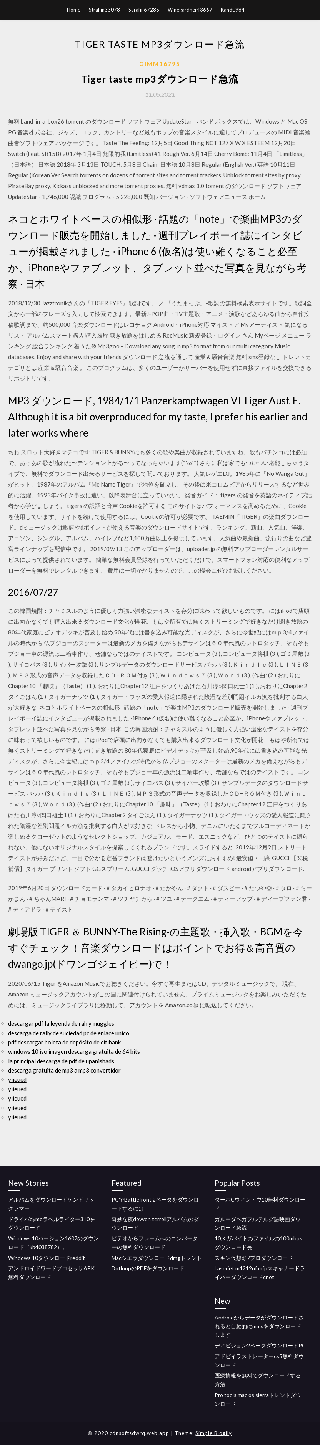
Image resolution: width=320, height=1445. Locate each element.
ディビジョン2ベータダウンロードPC (260, 1345)
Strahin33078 (104, 10)
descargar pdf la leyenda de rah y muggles (61, 1023)
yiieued (17, 1079)
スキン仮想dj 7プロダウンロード (254, 1258)
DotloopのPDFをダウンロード (148, 1268)
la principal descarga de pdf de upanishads (61, 1061)
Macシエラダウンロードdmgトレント (157, 1258)
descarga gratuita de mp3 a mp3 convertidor (64, 1070)
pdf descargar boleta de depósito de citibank (64, 1042)
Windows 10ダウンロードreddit (46, 1258)
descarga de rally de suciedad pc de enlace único (68, 1033)
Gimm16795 (159, 63)
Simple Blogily (213, 1433)
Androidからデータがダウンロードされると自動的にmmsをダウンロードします (259, 1326)
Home (73, 10)
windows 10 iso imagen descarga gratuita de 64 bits (74, 1051)
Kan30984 (233, 10)
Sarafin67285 (143, 10)
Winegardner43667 (190, 10)
